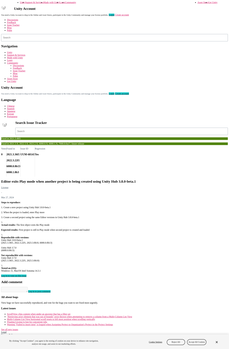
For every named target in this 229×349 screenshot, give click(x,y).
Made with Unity (51, 2)
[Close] (216, 342)
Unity (22, 2)
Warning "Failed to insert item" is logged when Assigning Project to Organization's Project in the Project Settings (60, 325)
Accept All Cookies (197, 342)
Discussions (12, 20)
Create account (122, 15)
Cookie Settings (155, 342)
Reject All (176, 342)
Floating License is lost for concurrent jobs (27, 323)
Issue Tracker (13, 25)
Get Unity (212, 2)
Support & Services (34, 2)
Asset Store (202, 2)
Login (111, 15)
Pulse (9, 30)
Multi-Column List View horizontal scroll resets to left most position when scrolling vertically (51, 320)
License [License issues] (4, 187)
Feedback (11, 22)
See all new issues (9, 330)
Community (70, 2)
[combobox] (114, 37)
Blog (9, 27)
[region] (114, 341)
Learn (62, 2)
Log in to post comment (42, 292)
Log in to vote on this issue (13, 275)
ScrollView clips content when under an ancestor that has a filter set (38, 315)
